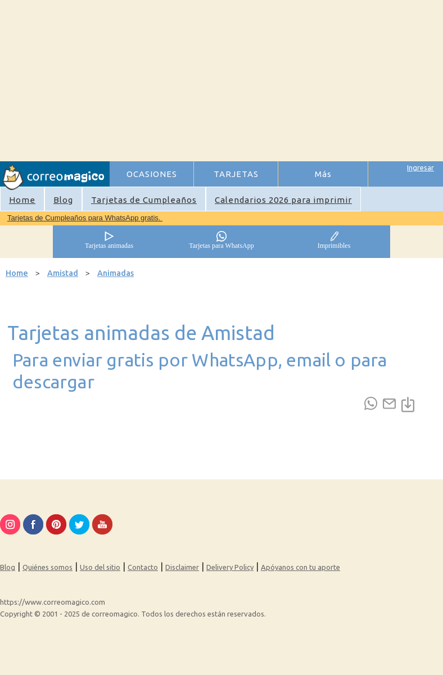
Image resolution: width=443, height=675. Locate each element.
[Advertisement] (276, 79)
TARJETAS (236, 174)
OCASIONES (151, 174)
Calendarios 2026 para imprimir (283, 200)
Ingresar (420, 167)
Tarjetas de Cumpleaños (144, 200)
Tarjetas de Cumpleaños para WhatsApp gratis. (84, 218)
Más (323, 174)
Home (22, 200)
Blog (63, 200)
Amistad (62, 273)
